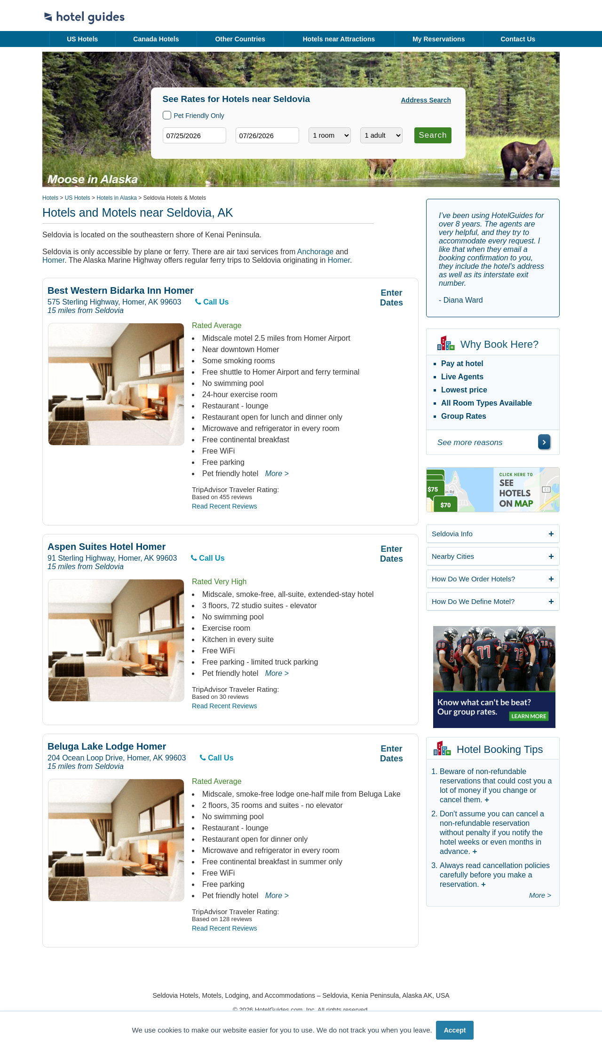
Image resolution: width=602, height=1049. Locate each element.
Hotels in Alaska (116, 198)
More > (277, 474)
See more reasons (470, 442)
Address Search (426, 100)
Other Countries (240, 39)
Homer (53, 260)
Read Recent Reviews (224, 506)
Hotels (50, 198)
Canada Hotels (156, 39)
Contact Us (517, 39)
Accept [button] (455, 1030)
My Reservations (438, 39)
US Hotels (82, 39)
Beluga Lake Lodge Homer (107, 747)
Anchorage (315, 252)
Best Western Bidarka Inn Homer (121, 291)
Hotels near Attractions (339, 39)
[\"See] (544, 441)
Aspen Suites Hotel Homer (107, 547)
